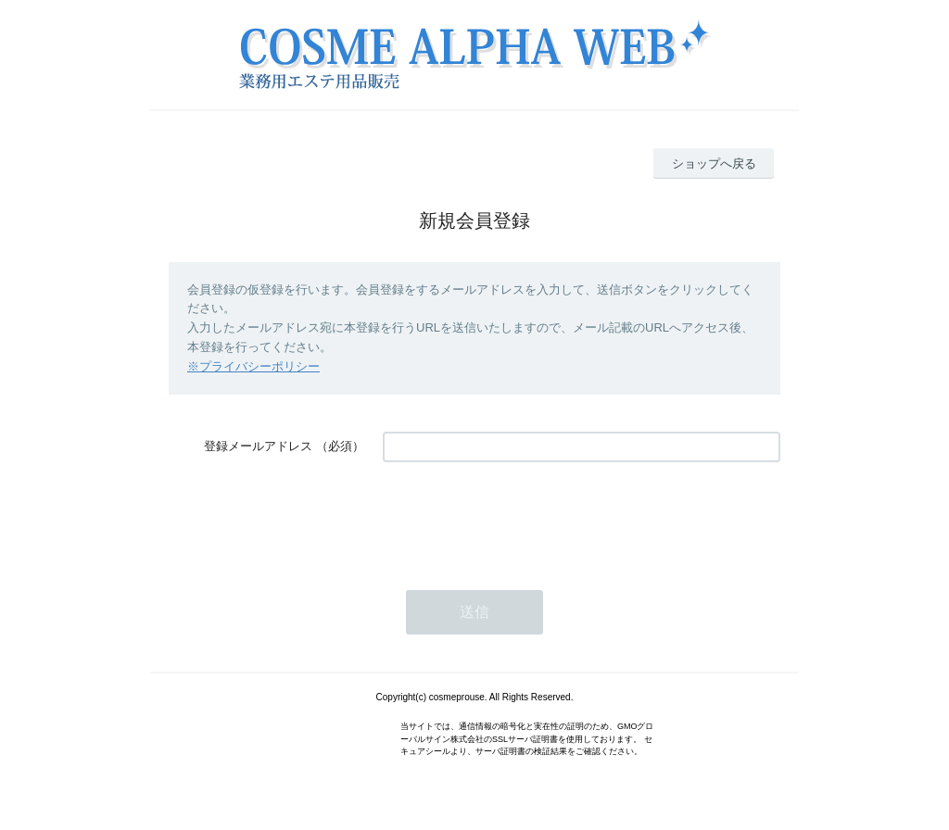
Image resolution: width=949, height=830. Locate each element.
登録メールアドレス (258, 446)
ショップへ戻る (714, 163)
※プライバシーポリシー (253, 366)
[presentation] (523, 517)
